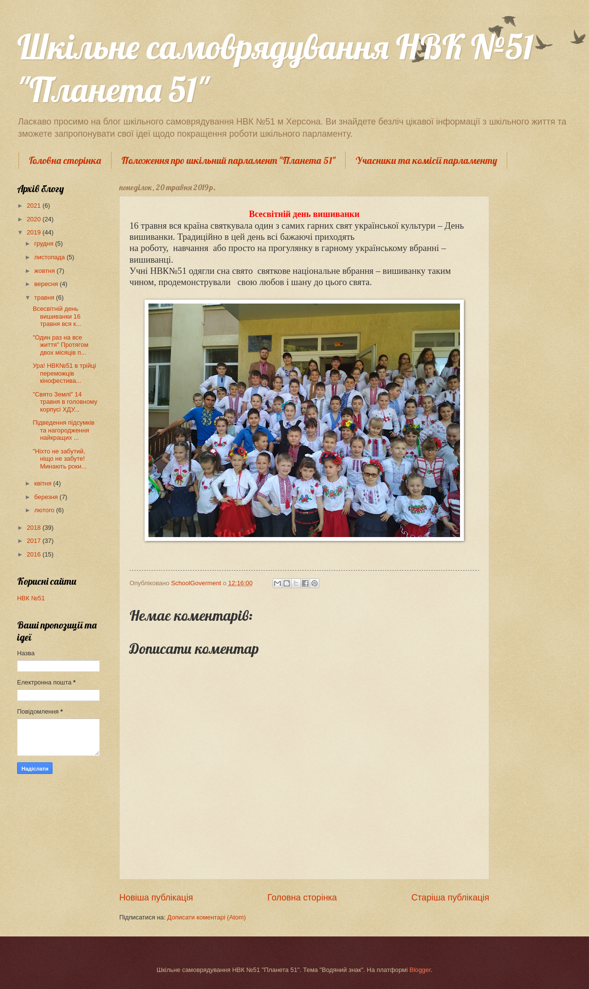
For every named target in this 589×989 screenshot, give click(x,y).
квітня (43, 483)
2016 (34, 554)
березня (46, 497)
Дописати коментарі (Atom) (206, 917)
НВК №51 (31, 598)
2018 (34, 527)
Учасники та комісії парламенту (426, 160)
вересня (46, 284)
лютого (45, 510)
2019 (34, 232)
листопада (50, 257)
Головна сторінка (65, 160)
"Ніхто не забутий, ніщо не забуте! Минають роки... (60, 459)
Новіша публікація (156, 897)
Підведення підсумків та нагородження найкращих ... (64, 430)
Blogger (420, 969)
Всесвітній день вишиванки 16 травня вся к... (57, 316)
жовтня (45, 270)
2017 (34, 540)
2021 (34, 205)
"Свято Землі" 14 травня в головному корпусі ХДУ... (65, 402)
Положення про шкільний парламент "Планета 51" (228, 160)
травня (45, 297)
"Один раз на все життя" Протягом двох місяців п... (60, 345)
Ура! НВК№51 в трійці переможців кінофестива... (64, 373)
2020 (34, 219)
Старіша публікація (450, 897)
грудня (44, 243)
